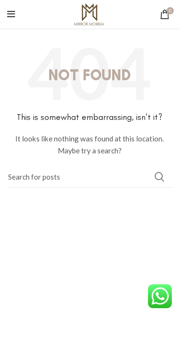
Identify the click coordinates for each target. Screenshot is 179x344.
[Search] (89, 177)
